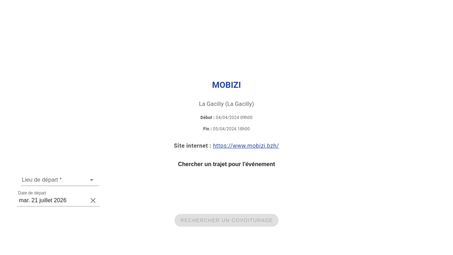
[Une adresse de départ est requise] (54, 180)
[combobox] (60, 180)
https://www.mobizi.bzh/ (246, 145)
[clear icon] (93, 200)
